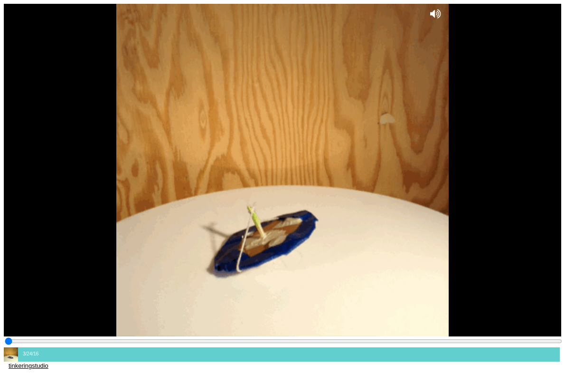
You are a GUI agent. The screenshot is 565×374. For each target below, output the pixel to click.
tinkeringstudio (28, 365)
